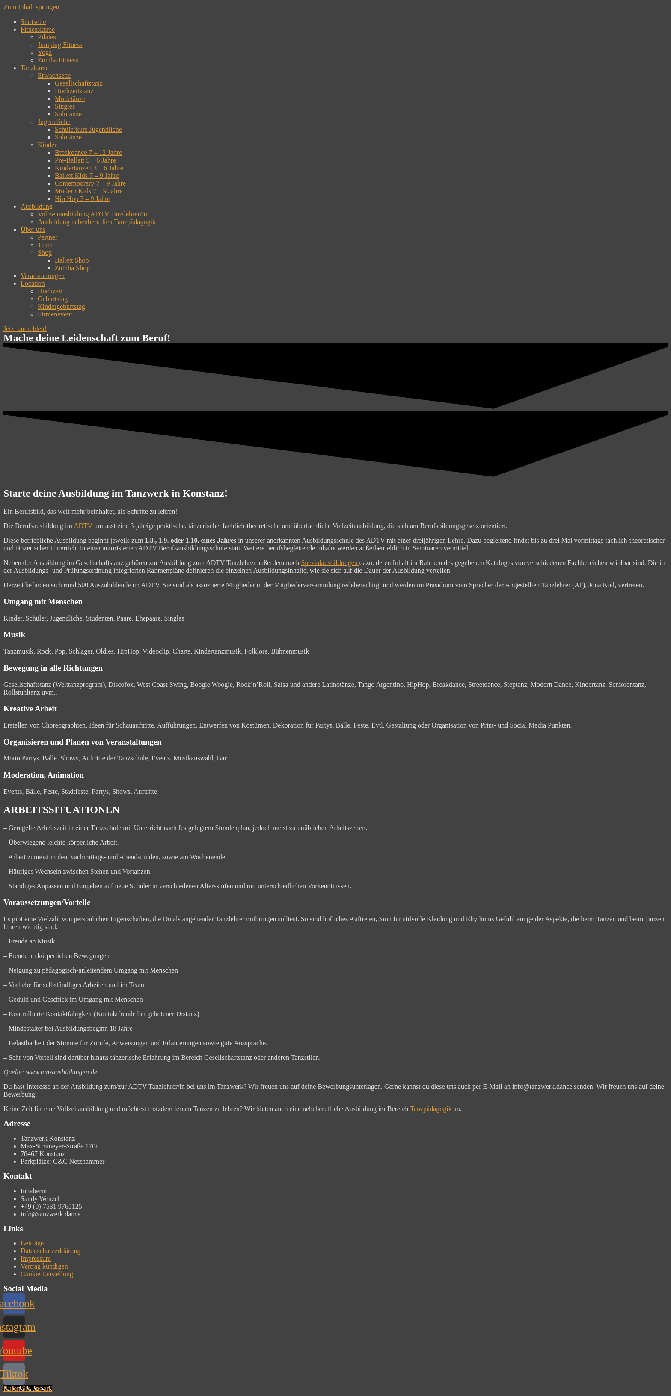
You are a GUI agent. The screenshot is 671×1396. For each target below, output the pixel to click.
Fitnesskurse (38, 29)
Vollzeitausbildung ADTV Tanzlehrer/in (92, 214)
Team (45, 244)
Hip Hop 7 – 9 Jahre (82, 198)
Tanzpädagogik (431, 1108)
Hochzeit (50, 291)
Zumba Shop (72, 268)
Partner (47, 237)
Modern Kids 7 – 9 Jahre (89, 191)
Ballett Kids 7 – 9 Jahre (87, 175)
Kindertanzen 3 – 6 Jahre (89, 168)
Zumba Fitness (58, 60)
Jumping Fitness (60, 44)
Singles (65, 106)
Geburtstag (53, 298)
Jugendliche (54, 121)
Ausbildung (37, 206)
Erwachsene (54, 75)
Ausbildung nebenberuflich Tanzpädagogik (97, 221)
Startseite (33, 21)
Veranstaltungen (43, 275)
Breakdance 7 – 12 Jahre (88, 152)
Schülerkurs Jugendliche (88, 129)
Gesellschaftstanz (79, 83)
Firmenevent (55, 314)
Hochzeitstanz (74, 91)
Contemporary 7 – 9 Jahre (90, 183)
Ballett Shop (72, 260)
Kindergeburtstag (61, 306)
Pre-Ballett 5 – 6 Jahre (85, 160)
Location (33, 283)
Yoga (45, 52)
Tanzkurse (35, 67)
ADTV (83, 525)
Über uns (33, 229)
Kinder (47, 144)
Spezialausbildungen (330, 562)
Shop (45, 252)
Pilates (47, 37)
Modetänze (70, 98)
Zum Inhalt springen (31, 7)
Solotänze (68, 114)
